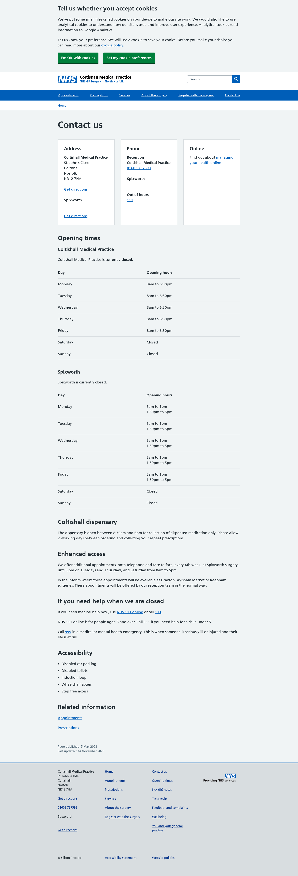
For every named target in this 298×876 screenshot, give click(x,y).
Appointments (68, 95)
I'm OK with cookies (78, 58)
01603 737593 (139, 168)
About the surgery (154, 95)
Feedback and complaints (170, 808)
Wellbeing (159, 817)
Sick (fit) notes (162, 789)
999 (68, 632)
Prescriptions (99, 95)
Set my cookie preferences (129, 58)
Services (124, 95)
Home (62, 105)
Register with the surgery (196, 95)
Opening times (162, 781)
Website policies (163, 858)
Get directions (75, 189)
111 (130, 200)
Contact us (232, 95)
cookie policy (112, 45)
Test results (159, 799)
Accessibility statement (120, 858)
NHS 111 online (130, 612)
